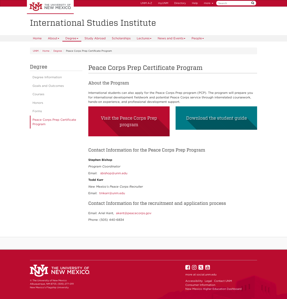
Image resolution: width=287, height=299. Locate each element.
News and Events (172, 39)
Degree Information (47, 77)
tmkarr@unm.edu (112, 193)
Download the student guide (216, 118)
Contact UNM (223, 280)
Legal (208, 280)
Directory (180, 3)
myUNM (163, 3)
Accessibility (194, 280)
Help (195, 3)
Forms (37, 111)
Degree (72, 39)
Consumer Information (200, 284)
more (208, 3)
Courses (38, 94)
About (53, 39)
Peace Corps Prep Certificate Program (54, 122)
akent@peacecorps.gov (133, 213)
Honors (37, 103)
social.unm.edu (206, 274)
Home (37, 38)
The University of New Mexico (50, 7)
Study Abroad (95, 38)
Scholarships (121, 38)
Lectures (144, 39)
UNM (35, 50)
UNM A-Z (146, 3)
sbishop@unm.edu (113, 173)
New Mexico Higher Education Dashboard (213, 288)
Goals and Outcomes (48, 86)
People (198, 39)
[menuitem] (37, 38)
